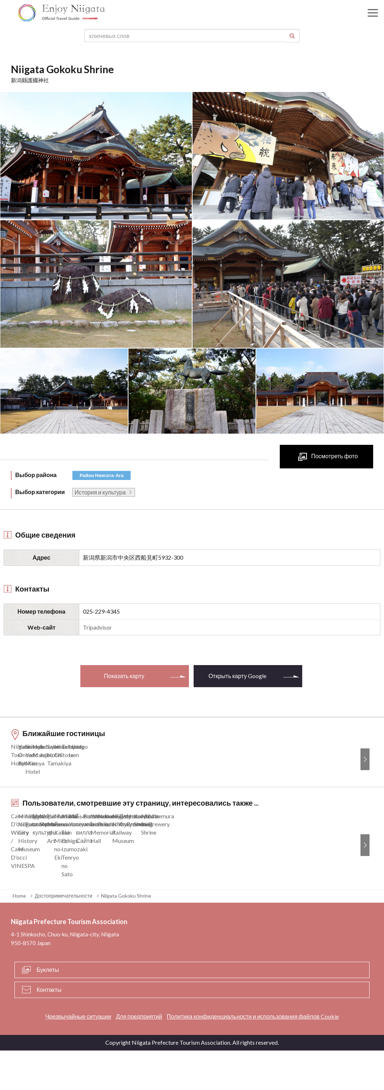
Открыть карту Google (237, 675)
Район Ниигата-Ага (101, 475)
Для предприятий (139, 1055)
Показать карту (124, 675)
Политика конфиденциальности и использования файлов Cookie (253, 1055)
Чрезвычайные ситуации (78, 1055)
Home (19, 935)
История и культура (100, 492)
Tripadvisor (97, 627)
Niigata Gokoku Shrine (126, 935)
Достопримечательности (63, 935)
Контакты (49, 1028)
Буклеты (48, 1008)
